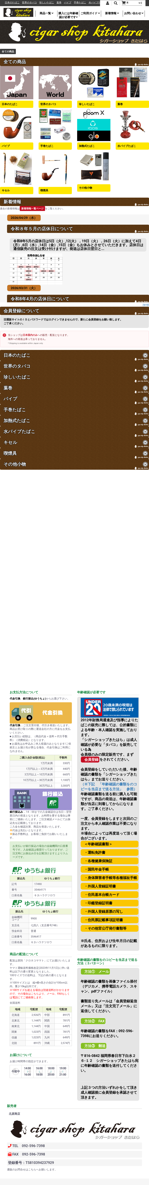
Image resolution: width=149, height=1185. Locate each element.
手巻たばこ (85, 2)
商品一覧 (46, 13)
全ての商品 (8, 51)
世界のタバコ (34, 2)
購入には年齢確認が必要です (68, 14)
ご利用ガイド (90, 13)
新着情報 (112, 13)
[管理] (146, 305)
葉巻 (63, 2)
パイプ (72, 2)
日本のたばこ (17, 2)
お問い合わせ (134, 13)
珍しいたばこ (51, 2)
